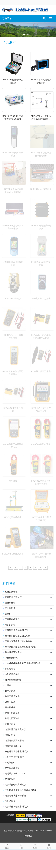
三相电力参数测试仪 (14, 757)
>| (45, 568)
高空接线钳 (10, 707)
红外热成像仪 (11, 592)
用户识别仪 (10, 625)
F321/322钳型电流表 (40, 444)
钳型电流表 (10, 702)
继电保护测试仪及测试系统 (17, 636)
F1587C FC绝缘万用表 (12, 554)
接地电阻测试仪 (12, 718)
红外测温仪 (10, 724)
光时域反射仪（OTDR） (16, 773)
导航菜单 (7, 18)
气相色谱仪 (10, 801)
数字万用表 (10, 691)
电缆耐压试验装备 (13, 746)
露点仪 (8, 614)
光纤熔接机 (10, 779)
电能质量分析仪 (12, 674)
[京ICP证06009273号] (43, 831)
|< (10, 568)
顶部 (49, 846)
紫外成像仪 (10, 603)
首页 (7, 846)
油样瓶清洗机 (11, 658)
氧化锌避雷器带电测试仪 (16, 751)
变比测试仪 (10, 608)
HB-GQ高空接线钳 (13, 517)
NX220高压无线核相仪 (40, 189)
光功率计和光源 (12, 768)
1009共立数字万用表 (40, 298)
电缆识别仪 (10, 735)
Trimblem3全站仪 (13, 298)
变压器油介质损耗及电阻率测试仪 (20, 790)
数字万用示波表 (12, 696)
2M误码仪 (9, 762)
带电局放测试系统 (13, 652)
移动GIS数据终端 (13, 680)
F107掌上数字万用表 (41, 371)
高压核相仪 (10, 669)
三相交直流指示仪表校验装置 (18, 641)
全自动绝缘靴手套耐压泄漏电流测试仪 (22, 663)
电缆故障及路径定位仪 (15, 729)
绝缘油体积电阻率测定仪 (16, 806)
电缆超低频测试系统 (14, 740)
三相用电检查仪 (12, 619)
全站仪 (8, 685)
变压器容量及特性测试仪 (16, 630)
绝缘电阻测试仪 (12, 713)
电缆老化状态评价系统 (15, 795)
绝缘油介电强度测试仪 (15, 784)
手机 (21, 846)
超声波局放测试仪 (13, 597)
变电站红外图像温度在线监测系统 (20, 647)
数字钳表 (13, 481)
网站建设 (28, 836)
